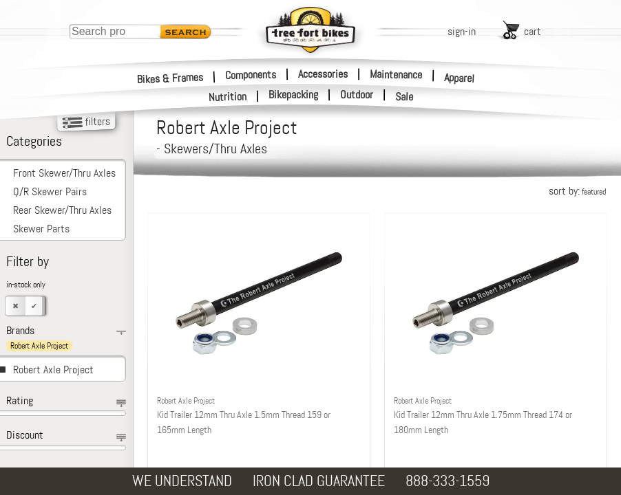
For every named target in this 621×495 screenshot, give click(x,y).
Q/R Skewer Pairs (50, 191)
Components (250, 74)
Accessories (323, 74)
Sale (404, 96)
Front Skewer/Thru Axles (64, 173)
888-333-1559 (448, 481)
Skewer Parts (41, 228)
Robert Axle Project (53, 369)
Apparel (459, 78)
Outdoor (356, 94)
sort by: (577, 191)
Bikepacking (293, 94)
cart (532, 31)
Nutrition (228, 96)
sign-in (462, 31)
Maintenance (396, 74)
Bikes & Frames (170, 78)
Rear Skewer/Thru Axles (62, 210)
